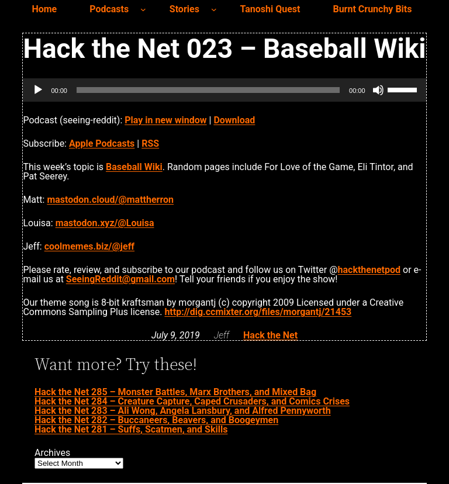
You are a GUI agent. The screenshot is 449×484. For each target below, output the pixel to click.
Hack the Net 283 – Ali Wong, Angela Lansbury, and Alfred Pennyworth (182, 410)
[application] (224, 90)
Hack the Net (270, 335)
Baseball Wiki (134, 166)
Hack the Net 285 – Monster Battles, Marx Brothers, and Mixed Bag (175, 391)
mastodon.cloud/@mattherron (110, 199)
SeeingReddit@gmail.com (120, 279)
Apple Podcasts (101, 143)
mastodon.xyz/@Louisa (105, 223)
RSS (150, 143)
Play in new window (165, 120)
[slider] (208, 90)
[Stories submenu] (214, 9)
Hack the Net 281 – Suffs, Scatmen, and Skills (130, 429)
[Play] (38, 90)
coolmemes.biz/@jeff (89, 246)
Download (234, 120)
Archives (52, 453)
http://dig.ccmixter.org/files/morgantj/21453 (257, 311)
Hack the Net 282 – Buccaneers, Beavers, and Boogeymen (156, 420)
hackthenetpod (369, 269)
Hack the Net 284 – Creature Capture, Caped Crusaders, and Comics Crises (192, 401)
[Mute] (378, 90)
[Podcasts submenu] (143, 9)
